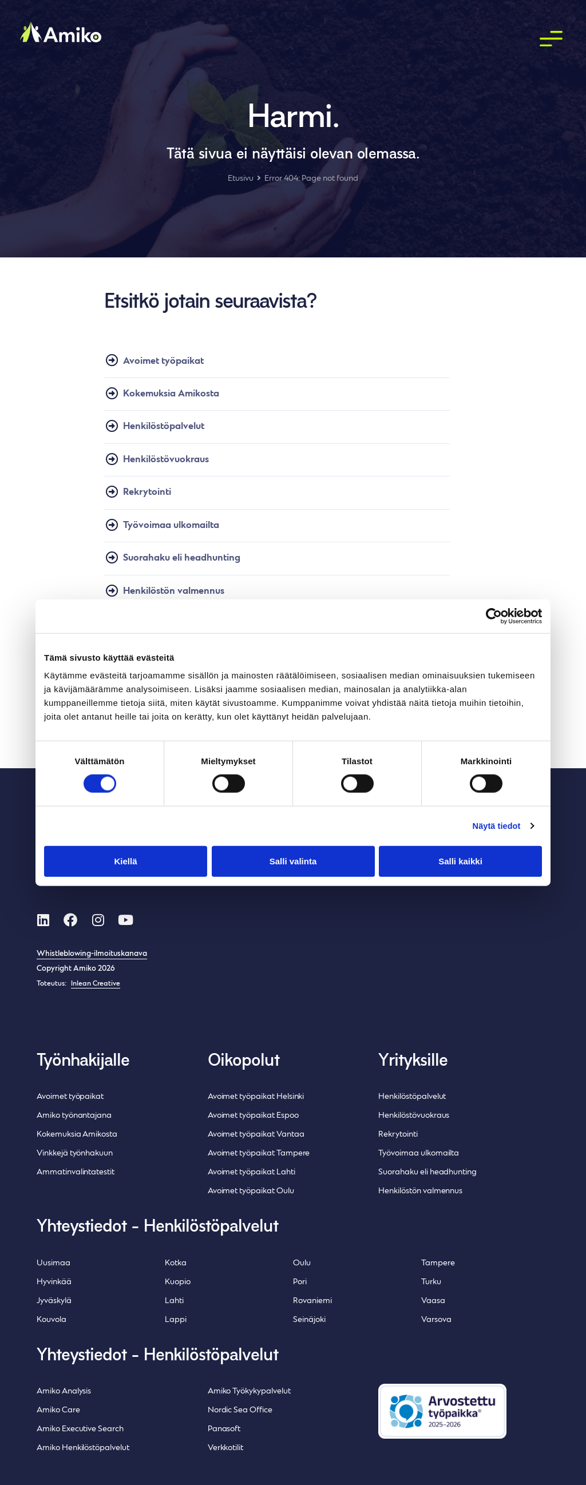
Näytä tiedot (495, 826)
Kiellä (125, 861)
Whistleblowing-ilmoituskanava (92, 954)
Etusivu (241, 179)
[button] (551, 39)
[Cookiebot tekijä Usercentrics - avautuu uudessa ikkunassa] (492, 616)
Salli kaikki (460, 861)
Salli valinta (293, 861)
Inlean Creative (95, 984)
